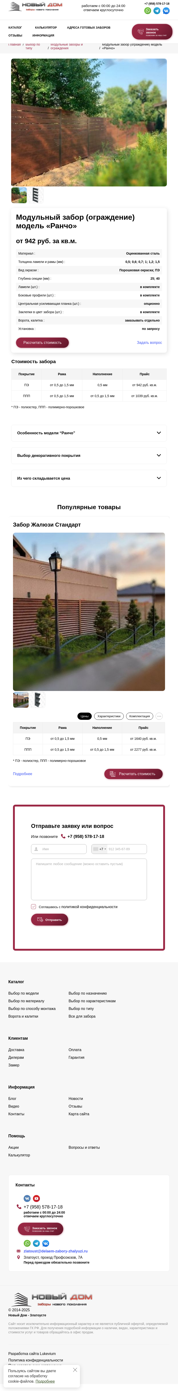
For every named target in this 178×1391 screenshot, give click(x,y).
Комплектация (139, 716)
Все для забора (82, 1023)
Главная (14, 44)
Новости (76, 1106)
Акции (13, 1154)
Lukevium (48, 1361)
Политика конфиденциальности (35, 1367)
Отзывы (15, 35)
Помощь (16, 1143)
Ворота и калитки (23, 1023)
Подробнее (45, 1381)
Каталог (15, 27)
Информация (43, 35)
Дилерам (16, 1064)
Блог (12, 1106)
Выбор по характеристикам (92, 1008)
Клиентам (18, 1045)
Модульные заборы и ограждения (67, 46)
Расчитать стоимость (137, 774)
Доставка (16, 1057)
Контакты (16, 1121)
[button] (14, 507)
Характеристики (109, 716)
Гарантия (76, 1064)
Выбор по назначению (88, 1000)
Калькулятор (46, 27)
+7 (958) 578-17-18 (156, 3)
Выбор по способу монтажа (32, 1016)
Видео (13, 1113)
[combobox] (99, 849)
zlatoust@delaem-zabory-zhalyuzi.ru (56, 1258)
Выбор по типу (81, 1016)
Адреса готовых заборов (88, 27)
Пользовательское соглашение (35, 1372)
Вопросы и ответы (84, 1154)
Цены (85, 716)
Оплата (75, 1057)
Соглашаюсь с (78, 914)
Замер (13, 1072)
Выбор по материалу (26, 1008)
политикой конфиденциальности (89, 914)
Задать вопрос (149, 343)
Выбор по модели (23, 1000)
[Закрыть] (75, 1370)
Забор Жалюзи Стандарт (47, 524)
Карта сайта (79, 1121)
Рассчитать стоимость (42, 343)
